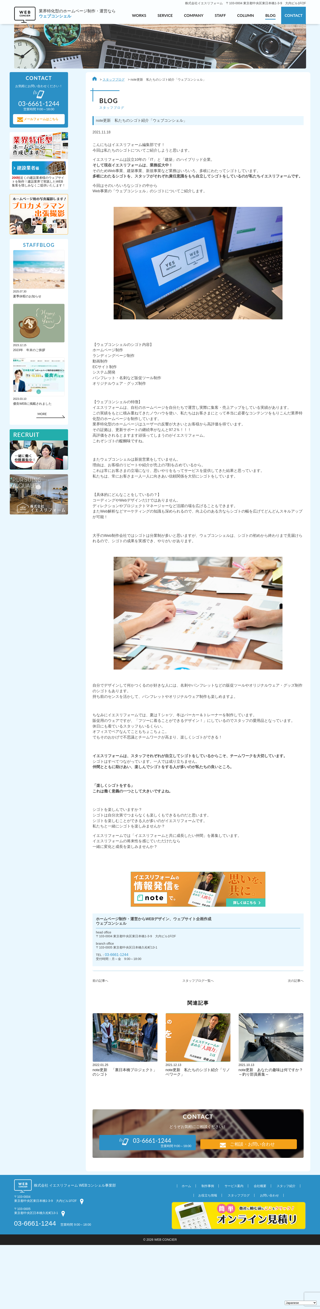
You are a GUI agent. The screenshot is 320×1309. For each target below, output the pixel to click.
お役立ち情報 (207, 1259)
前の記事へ (96, 1044)
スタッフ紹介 (286, 1250)
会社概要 (260, 1250)
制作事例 (207, 1250)
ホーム (186, 1250)
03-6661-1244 (114, 1017)
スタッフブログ (109, 80)
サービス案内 (234, 1250)
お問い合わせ (269, 1259)
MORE (46, 418)
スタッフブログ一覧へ (194, 1044)
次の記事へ (290, 1044)
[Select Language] (301, 1303)
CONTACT (293, 15)
